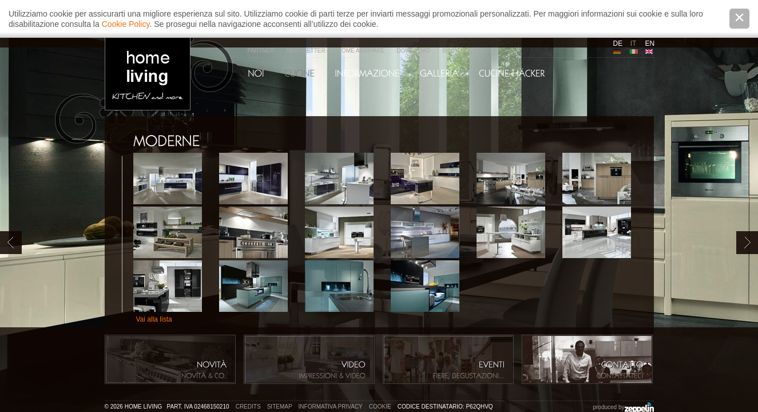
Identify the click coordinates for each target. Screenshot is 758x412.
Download (413, 50)
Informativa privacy (331, 406)
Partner (261, 50)
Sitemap (279, 406)
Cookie (380, 406)
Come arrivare (361, 50)
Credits (248, 406)
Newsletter (305, 50)
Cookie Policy (126, 24)
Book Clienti (462, 50)
